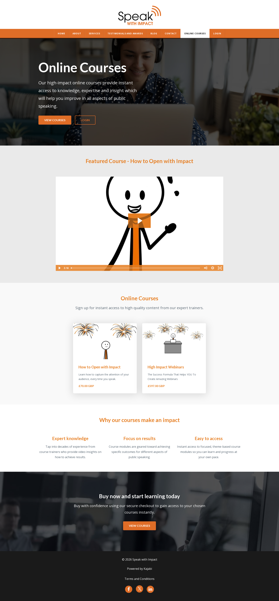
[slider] (135, 268)
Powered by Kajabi (139, 569)
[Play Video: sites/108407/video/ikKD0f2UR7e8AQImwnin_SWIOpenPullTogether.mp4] (139, 220)
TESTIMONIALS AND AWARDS (125, 33)
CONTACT (171, 33)
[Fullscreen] (219, 268)
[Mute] (205, 268)
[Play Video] (59, 268)
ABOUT (77, 33)
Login (217, 33)
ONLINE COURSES (195, 33)
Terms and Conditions (139, 579)
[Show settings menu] (212, 268)
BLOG (154, 33)
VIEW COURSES (55, 120)
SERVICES (94, 33)
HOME (61, 33)
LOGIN (85, 120)
